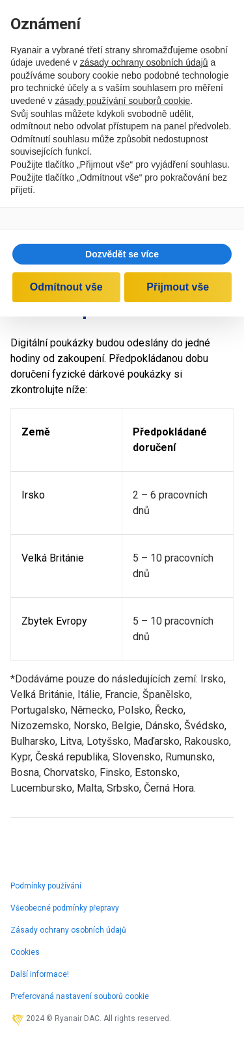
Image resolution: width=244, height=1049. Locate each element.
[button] (122, 254)
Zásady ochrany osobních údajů (68, 930)
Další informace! (39, 974)
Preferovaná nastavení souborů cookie (79, 996)
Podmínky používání (45, 885)
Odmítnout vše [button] (66, 286)
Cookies (25, 952)
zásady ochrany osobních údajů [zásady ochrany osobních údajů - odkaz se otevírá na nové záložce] (144, 62)
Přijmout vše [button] (177, 286)
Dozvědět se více (122, 254)
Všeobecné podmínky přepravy (64, 908)
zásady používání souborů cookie (123, 101)
